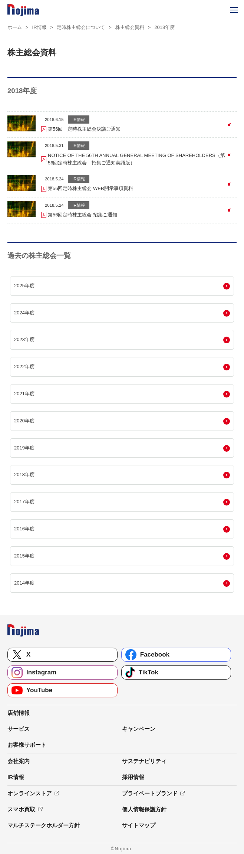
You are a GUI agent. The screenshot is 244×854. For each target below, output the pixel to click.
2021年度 (24, 393)
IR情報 (39, 27)
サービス (18, 729)
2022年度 (24, 366)
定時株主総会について (81, 27)
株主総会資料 (129, 27)
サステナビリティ (144, 761)
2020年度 (24, 420)
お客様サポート (26, 745)
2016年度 (24, 528)
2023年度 (24, 339)
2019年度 (24, 448)
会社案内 (18, 761)
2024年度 (24, 312)
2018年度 (24, 474)
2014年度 (24, 583)
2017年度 (24, 501)
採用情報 (133, 777)
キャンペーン (138, 729)
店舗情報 (18, 713)
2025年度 (24, 285)
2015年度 (24, 556)
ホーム (14, 27)
